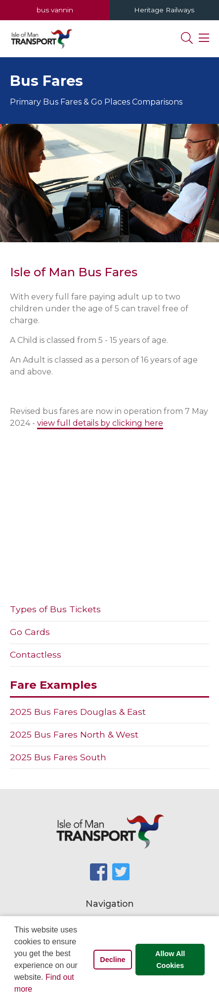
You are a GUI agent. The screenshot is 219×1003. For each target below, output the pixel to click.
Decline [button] (112, 960)
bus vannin (55, 10)
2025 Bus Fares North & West (74, 734)
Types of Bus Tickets (55, 609)
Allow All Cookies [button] (170, 959)
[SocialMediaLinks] (98, 872)
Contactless (35, 654)
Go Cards (30, 632)
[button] (36, 990)
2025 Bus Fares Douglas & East (78, 711)
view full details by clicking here (100, 423)
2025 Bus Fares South (58, 757)
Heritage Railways (164, 10)
